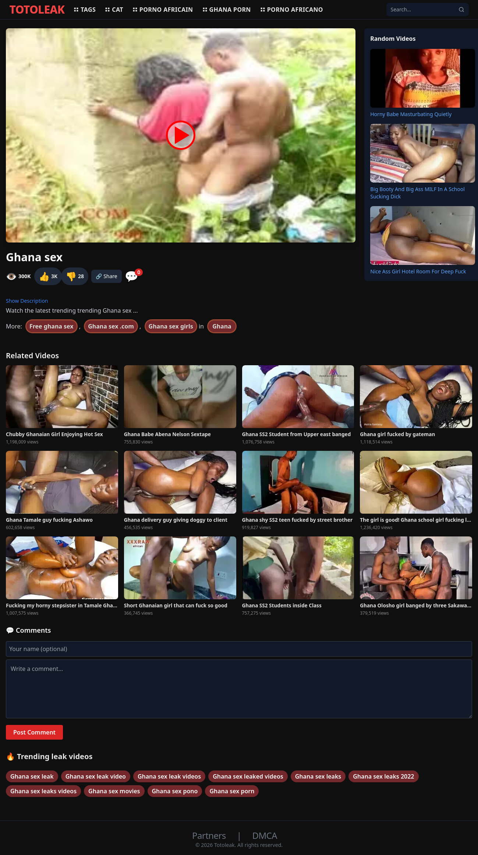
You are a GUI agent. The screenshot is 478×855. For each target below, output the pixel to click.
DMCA (264, 835)
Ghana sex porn (231, 791)
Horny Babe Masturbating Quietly (411, 114)
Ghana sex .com (111, 326)
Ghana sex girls (171, 326)
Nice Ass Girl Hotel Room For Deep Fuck (418, 271)
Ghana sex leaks (318, 776)
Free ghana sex (51, 326)
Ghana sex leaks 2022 (383, 776)
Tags (84, 10)
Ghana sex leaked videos (248, 776)
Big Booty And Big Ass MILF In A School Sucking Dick (417, 193)
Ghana (221, 326)
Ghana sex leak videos (169, 776)
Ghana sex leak (32, 776)
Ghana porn (226, 10)
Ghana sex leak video (95, 776)
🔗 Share (106, 276)
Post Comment (34, 732)
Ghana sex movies (114, 791)
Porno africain (162, 10)
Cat (114, 10)
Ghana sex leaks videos (43, 791)
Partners (210, 835)
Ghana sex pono (175, 791)
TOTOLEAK (37, 9)
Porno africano (291, 10)
